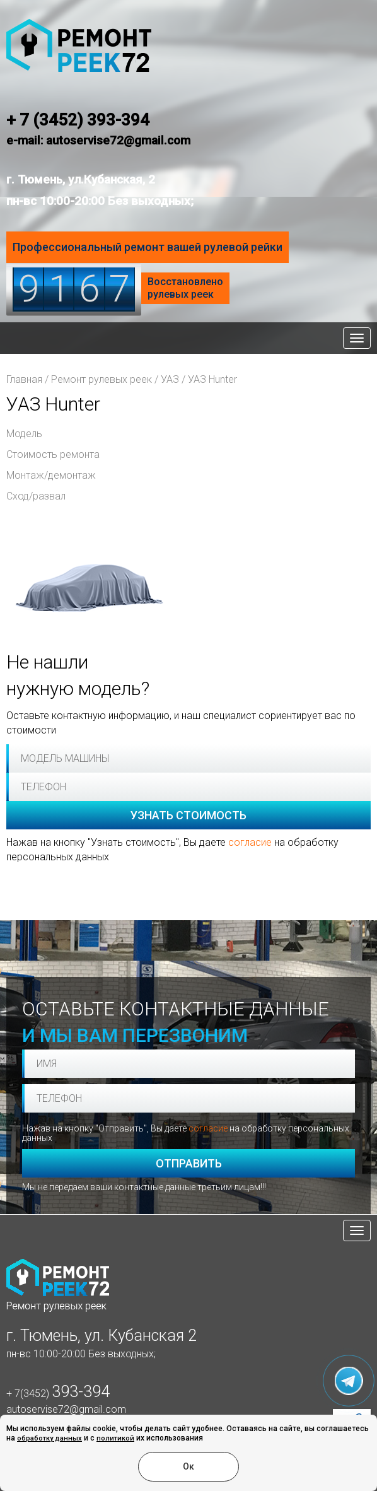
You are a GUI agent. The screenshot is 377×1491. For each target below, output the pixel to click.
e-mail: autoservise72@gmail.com (98, 140)
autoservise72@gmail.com (66, 1409)
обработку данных (49, 1438)
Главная (24, 379)
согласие (250, 842)
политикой (115, 1438)
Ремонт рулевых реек (101, 379)
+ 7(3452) (58, 1394)
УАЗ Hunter (212, 379)
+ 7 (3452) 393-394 (77, 119)
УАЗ (170, 379)
